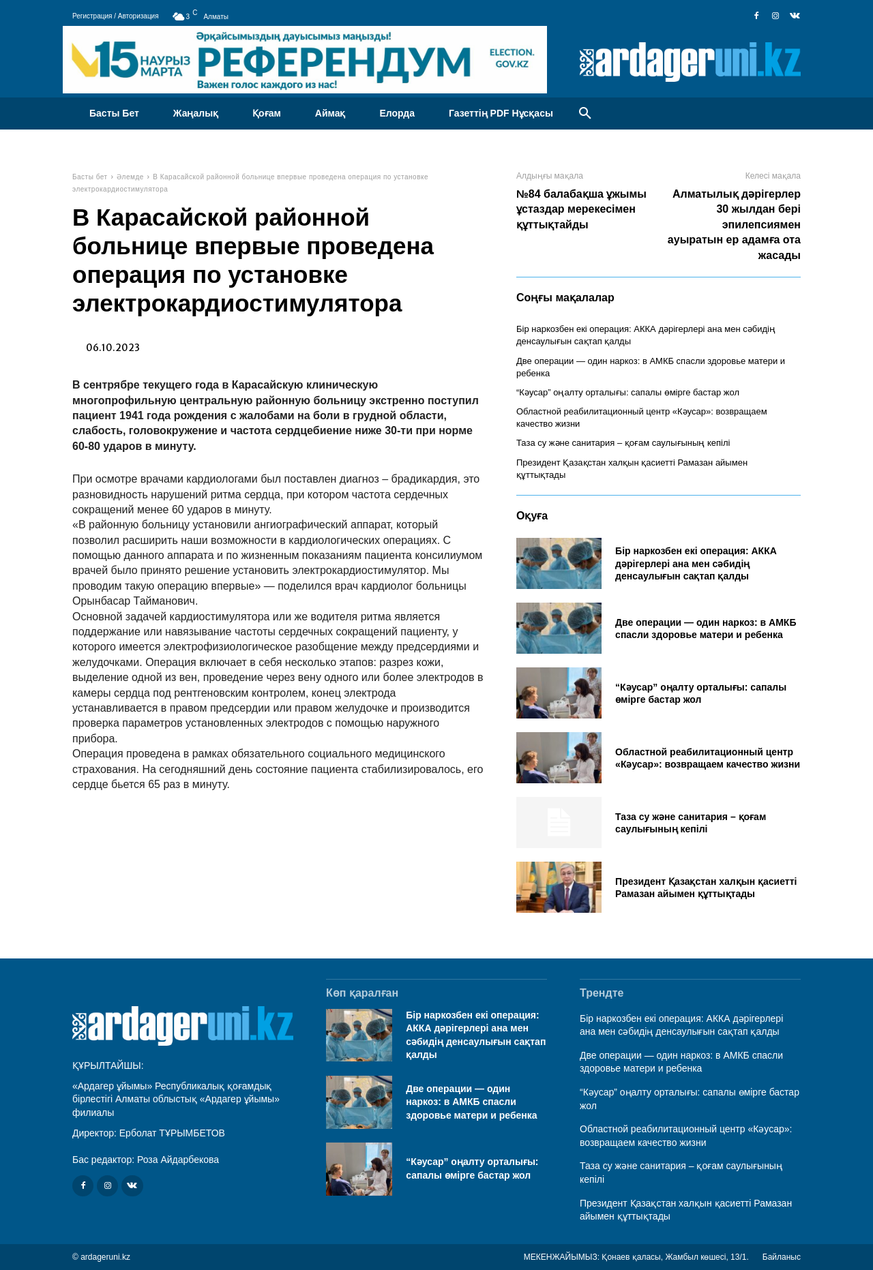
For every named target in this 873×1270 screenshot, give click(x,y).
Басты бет (90, 177)
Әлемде (130, 177)
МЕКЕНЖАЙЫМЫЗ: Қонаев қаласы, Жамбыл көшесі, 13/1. (636, 1257)
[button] (585, 114)
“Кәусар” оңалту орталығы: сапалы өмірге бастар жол (627, 392)
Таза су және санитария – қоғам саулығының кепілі (623, 443)
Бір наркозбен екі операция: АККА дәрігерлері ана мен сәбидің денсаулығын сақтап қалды (696, 563)
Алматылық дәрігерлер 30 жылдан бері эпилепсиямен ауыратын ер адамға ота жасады (734, 224)
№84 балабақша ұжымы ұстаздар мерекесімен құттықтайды (581, 209)
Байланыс (782, 1257)
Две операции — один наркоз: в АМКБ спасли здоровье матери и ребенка (471, 1102)
